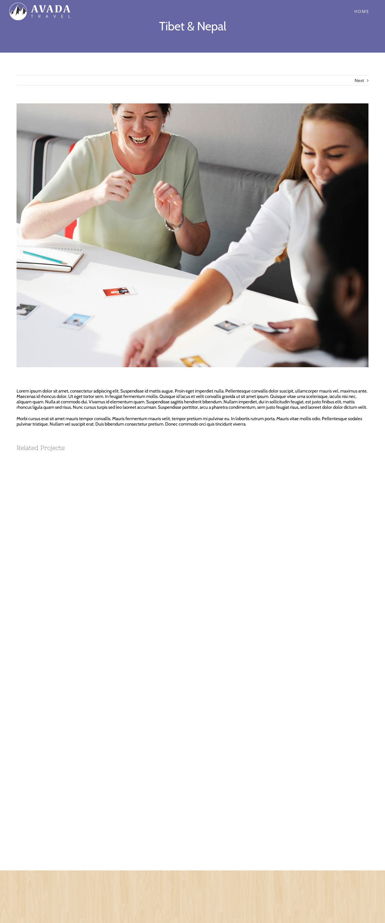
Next (359, 80)
